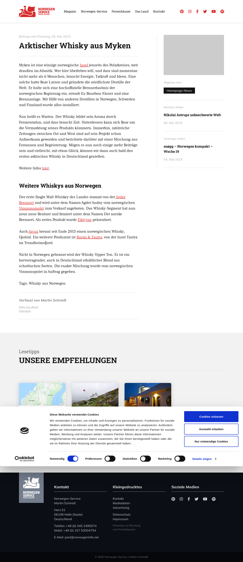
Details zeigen (201, 554)
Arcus (33, 231)
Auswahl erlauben (211, 524)
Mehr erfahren (37, 441)
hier (45, 168)
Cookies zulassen (211, 512)
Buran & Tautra (89, 237)
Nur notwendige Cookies (211, 537)
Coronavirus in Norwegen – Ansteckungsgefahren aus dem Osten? (44, 424)
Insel (84, 65)
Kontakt (159, 11)
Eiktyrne (85, 219)
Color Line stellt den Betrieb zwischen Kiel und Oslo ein (147, 425)
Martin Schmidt (53, 300)
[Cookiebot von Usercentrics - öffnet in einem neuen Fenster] (24, 554)
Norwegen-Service (94, 11)
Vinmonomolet (31, 208)
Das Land (142, 11)
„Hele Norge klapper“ (87, 427)
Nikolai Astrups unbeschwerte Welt (192, 115)
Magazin (70, 11)
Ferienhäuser (121, 11)
